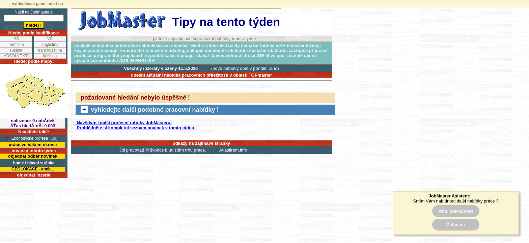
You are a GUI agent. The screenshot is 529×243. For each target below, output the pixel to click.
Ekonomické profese (29, 138)
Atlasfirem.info (233, 150)
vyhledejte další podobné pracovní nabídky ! (149, 109)
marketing (175, 50)
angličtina (50, 44)
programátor (107, 55)
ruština (16, 50)
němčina (16, 44)
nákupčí (195, 50)
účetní (310, 55)
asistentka (102, 45)
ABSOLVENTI (16, 56)
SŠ (16, 38)
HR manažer (292, 45)
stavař (202, 55)
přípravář (318, 50)
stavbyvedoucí (226, 55)
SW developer (271, 55)
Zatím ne (456, 224)
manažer (155, 50)
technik (295, 55)
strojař (249, 55)
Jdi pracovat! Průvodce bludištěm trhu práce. (162, 150)
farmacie (269, 45)
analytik (82, 45)
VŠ (50, 38)
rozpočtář (153, 55)
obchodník (216, 50)
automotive (126, 45)
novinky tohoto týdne (33, 150)
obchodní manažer (247, 50)
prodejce (83, 55)
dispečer (180, 45)
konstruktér (132, 50)
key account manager (96, 50)
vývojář (82, 60)
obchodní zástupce (288, 50)
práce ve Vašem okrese (32, 144)
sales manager (180, 55)
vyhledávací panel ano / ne (37, 3)
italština (50, 56)
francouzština (50, 50)
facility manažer (242, 45)
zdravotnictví (104, 60)
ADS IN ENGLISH (137, 60)
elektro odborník (207, 45)
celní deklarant (154, 45)
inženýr (314, 45)
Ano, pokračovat (456, 211)
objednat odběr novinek (33, 156)
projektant (131, 55)
